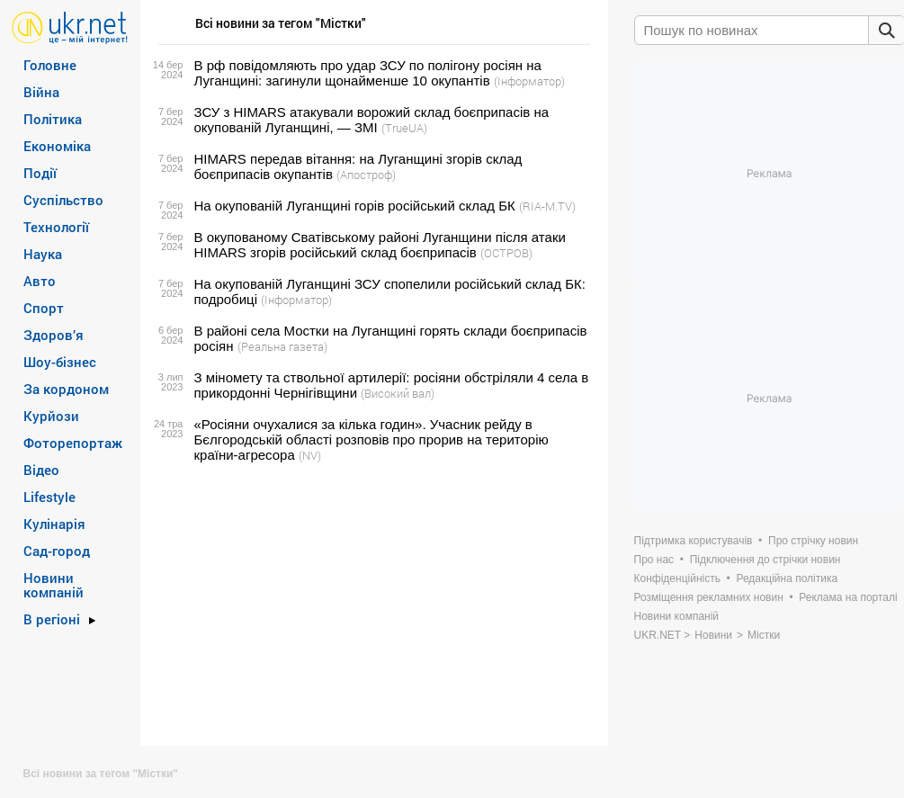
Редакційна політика (786, 578)
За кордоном (66, 388)
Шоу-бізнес (59, 361)
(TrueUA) (404, 128)
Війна (41, 92)
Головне (49, 65)
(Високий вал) (397, 393)
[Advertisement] (371, 605)
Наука (42, 254)
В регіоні (51, 619)
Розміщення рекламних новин (708, 597)
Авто (39, 280)
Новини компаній (53, 584)
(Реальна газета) (282, 346)
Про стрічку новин (813, 540)
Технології (56, 227)
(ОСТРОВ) (506, 253)
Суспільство (63, 200)
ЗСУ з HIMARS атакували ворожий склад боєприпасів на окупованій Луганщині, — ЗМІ (372, 119)
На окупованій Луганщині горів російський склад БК (354, 205)
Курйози (51, 415)
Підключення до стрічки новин (765, 559)
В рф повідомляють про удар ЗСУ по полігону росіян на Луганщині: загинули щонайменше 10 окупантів (368, 73)
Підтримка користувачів (693, 540)
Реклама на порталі (848, 597)
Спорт (43, 307)
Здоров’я (53, 334)
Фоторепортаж (72, 442)
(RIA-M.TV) (547, 206)
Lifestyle (49, 496)
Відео (41, 469)
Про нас (654, 559)
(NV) (310, 455)
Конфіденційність (677, 578)
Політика (52, 119)
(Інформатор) (529, 81)
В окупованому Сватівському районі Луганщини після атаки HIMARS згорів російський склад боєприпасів (380, 244)
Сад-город (56, 550)
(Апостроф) (366, 174)
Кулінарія (54, 523)
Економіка (57, 146)
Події (40, 173)
